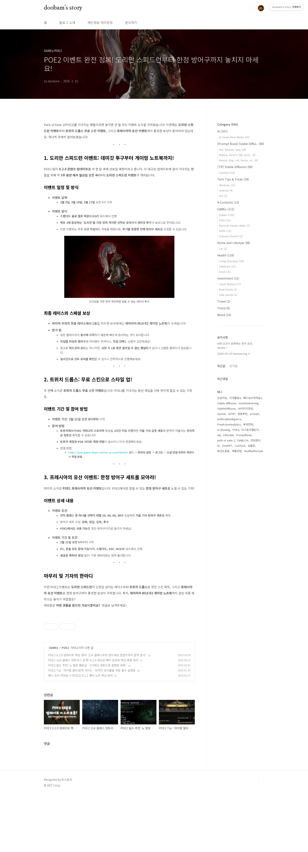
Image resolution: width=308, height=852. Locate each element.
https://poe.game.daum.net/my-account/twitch (98, 452)
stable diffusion (226, 403)
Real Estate (228, 289)
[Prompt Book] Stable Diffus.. (240, 144)
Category (227, 124)
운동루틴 (242, 414)
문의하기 (131, 22)
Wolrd (224, 315)
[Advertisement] (119, 641)
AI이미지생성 (245, 408)
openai (221, 414)
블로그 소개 (67, 22)
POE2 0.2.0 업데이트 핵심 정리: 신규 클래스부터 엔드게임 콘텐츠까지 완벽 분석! (97, 712)
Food (225, 272)
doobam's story (63, 8)
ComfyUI (227, 173)
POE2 (65, 705)
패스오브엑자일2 (252, 398)
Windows (227, 185)
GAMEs (53, 705)
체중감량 (237, 451)
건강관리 (255, 440)
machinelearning (249, 403)
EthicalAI (228, 435)
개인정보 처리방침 (100, 22)
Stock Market (230, 284)
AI (222, 131)
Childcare (227, 266)
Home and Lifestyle (233, 243)
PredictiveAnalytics (229, 424)
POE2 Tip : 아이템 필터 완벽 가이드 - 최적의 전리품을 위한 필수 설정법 (91, 727)
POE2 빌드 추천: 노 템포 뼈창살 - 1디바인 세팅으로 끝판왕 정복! (87, 722)
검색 (251, 8)
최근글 (221, 366)
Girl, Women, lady (232, 149)
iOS (223, 196)
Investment (228, 278)
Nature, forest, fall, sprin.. (237, 155)
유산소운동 (223, 451)
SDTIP (231, 414)
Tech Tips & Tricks (233, 179)
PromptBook (243, 435)
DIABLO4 (242, 440)
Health (225, 255)
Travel (223, 301)
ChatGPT (227, 446)
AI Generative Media (234, 137)
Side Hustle (228, 295)
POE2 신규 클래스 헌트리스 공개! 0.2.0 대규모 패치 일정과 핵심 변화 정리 (93, 717)
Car (223, 249)
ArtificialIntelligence (229, 419)
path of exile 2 (226, 440)
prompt (254, 414)
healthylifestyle (253, 451)
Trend (223, 308)
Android (226, 190)
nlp (219, 435)
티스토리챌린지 (250, 430)
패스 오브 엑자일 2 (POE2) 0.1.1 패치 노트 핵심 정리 (80, 733)
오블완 (251, 446)
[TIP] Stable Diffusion (235, 167)
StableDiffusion (226, 408)
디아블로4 (235, 398)
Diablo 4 (226, 215)
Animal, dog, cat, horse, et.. (238, 160)
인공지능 (222, 398)
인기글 (233, 366)
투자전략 (248, 424)
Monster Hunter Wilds (234, 225)
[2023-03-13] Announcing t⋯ (234, 353)
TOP (261, 838)
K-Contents (228, 202)
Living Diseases (231, 261)
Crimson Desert (230, 236)
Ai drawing (223, 430)
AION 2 (225, 231)
